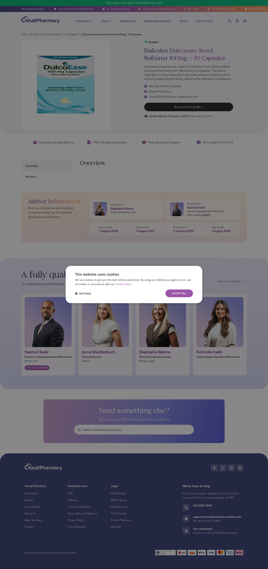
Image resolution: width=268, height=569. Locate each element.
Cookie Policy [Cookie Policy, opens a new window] (123, 284)
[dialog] (134, 284)
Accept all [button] (179, 293)
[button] (83, 293)
